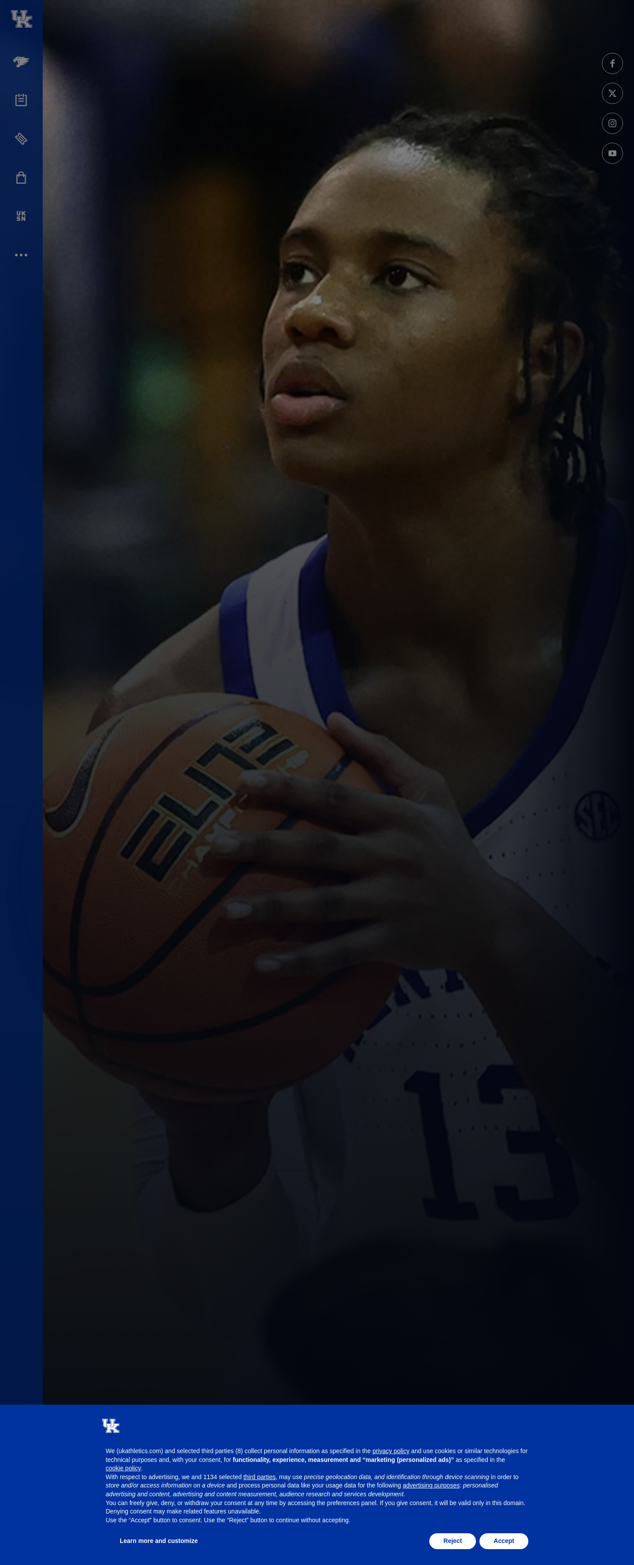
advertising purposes (431, 1485)
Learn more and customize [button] (159, 1540)
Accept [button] (504, 1540)
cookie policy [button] (123, 1468)
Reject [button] (452, 1540)
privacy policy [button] (390, 1450)
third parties (259, 1476)
